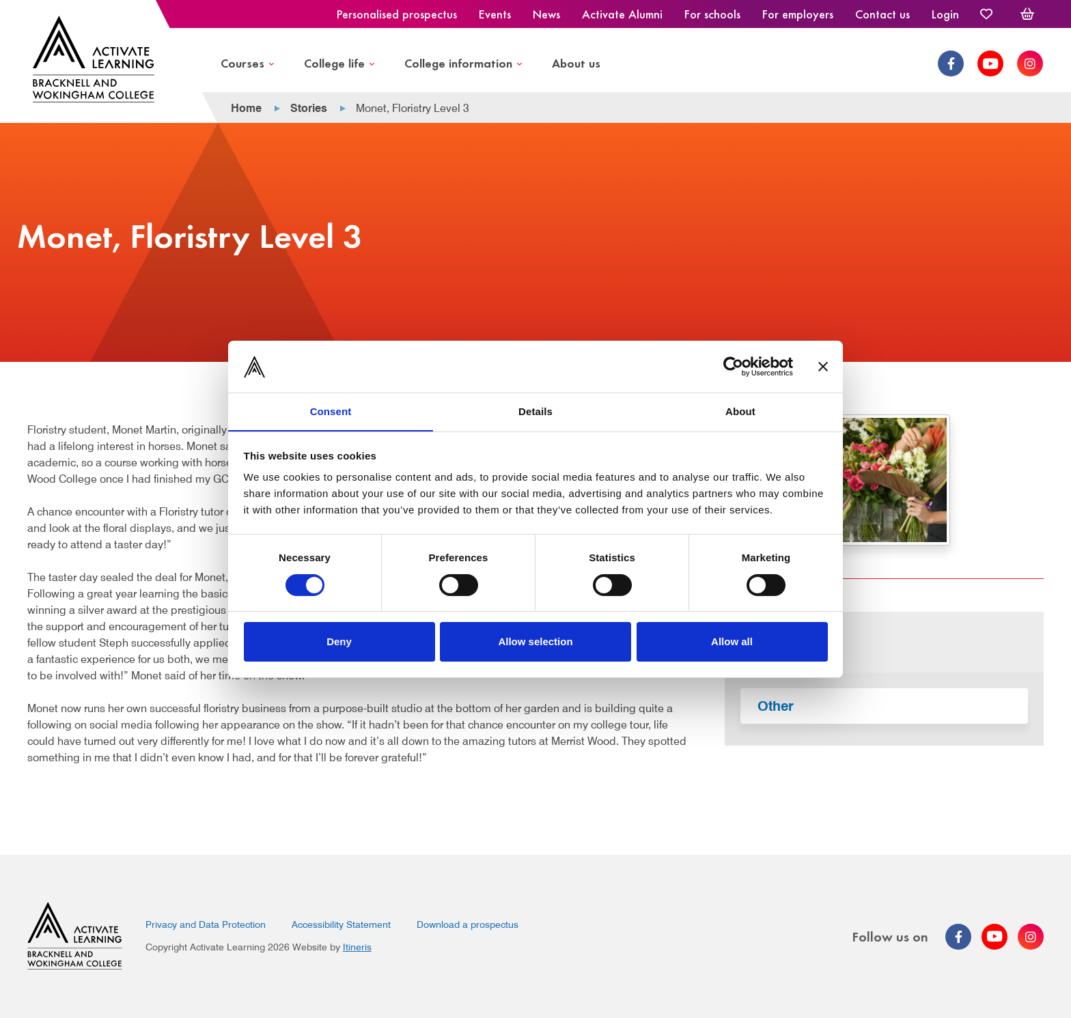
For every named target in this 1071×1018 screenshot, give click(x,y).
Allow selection (535, 642)
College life (334, 62)
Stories (308, 108)
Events (495, 13)
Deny (339, 642)
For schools (712, 13)
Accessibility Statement (341, 924)
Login (945, 13)
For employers (797, 13)
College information (458, 62)
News (546, 13)
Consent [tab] (331, 411)
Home (246, 108)
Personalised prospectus (397, 13)
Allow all (732, 642)
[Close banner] (823, 366)
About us (576, 62)
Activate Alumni (622, 13)
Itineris (357, 947)
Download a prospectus (467, 924)
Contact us (882, 13)
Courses (242, 62)
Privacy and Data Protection (205, 924)
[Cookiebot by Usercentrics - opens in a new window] (733, 366)
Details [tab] (535, 411)
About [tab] (740, 411)
